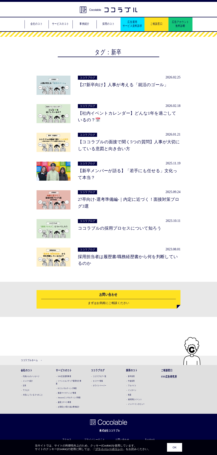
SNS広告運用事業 (64, 376)
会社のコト (26, 370)
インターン (132, 390)
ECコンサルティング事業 (67, 388)
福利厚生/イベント (135, 399)
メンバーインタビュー (136, 404)
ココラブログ (98, 370)
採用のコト (131, 370)
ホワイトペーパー (99, 385)
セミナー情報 (98, 381)
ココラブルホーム (29, 360)
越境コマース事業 (64, 402)
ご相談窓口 (167, 370)
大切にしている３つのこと (33, 395)
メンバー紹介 (28, 381)
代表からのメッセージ (31, 376)
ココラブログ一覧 (99, 376)
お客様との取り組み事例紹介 (69, 407)
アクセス (26, 390)
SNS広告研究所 (169, 376)
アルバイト (132, 385)
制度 (129, 395)
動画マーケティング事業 (67, 393)
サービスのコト (64, 370)
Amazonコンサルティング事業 (69, 397)
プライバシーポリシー (109, 449)
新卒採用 (131, 376)
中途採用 (131, 381)
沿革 (24, 385)
